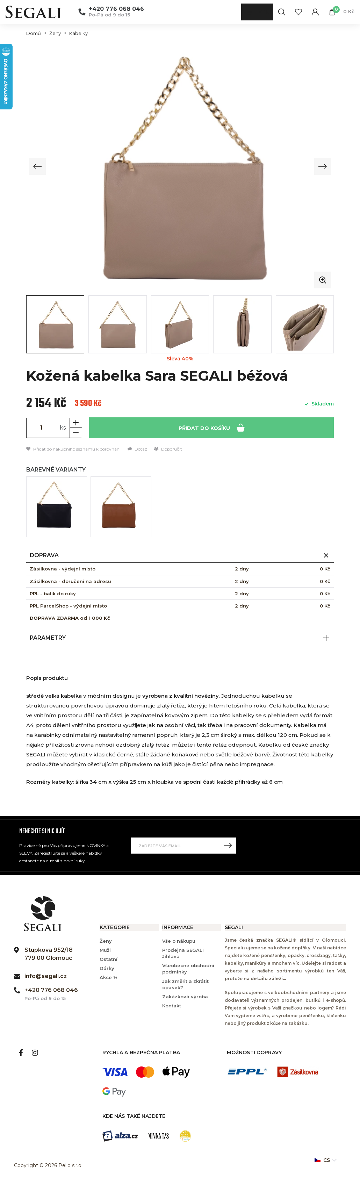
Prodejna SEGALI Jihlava (183, 953)
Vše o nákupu (178, 941)
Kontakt (171, 1006)
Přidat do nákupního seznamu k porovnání (73, 449)
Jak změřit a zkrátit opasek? (185, 984)
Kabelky (78, 33)
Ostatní (108, 959)
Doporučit (168, 449)
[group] (180, 166)
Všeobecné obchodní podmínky (188, 969)
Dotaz (137, 449)
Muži (105, 950)
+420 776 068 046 (116, 9)
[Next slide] (322, 166)
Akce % (108, 977)
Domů (33, 33)
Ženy (55, 33)
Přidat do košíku (212, 427)
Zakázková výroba (185, 996)
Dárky (107, 968)
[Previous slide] (37, 166)
